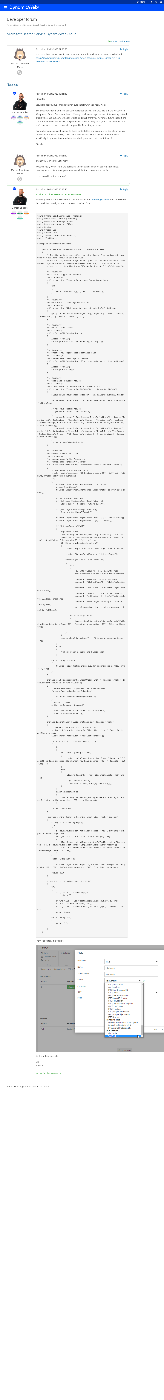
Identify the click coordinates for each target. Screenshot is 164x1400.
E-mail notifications (119, 41)
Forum (9, 25)
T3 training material (99, 199)
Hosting (17, 25)
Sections (142, 1)
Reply (124, 49)
